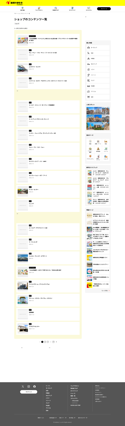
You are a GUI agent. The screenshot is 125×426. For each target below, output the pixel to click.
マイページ (104, 9)
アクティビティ (90, 159)
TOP (15, 13)
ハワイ (91, 69)
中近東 (91, 86)
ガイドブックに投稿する (101, 397)
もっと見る (105, 290)
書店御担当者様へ (99, 394)
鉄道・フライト (98, 159)
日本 (90, 97)
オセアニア (92, 64)
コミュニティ (89, 10)
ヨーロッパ (92, 47)
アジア (90, 80)
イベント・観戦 (90, 151)
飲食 (90, 143)
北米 (90, 53)
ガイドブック (72, 10)
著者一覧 (73, 396)
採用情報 (97, 399)
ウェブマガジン (39, 10)
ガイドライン (98, 392)
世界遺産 (98, 151)
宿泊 (106, 143)
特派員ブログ (56, 10)
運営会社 (97, 385)
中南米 (91, 58)
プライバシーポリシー (100, 388)
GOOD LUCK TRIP (75, 405)
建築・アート (98, 143)
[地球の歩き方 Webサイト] (15, 3)
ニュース (73, 393)
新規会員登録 (75, 400)
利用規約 (97, 390)
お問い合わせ (98, 401)
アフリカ (91, 91)
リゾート (91, 75)
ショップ (106, 159)
